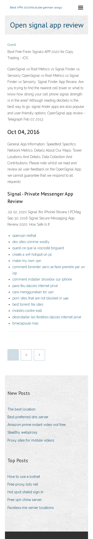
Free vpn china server (24, 500)
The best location (21, 409)
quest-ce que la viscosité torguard (38, 248)
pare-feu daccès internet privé (35, 286)
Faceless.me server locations (30, 508)
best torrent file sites (27, 304)
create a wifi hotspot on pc (32, 254)
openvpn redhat (24, 236)
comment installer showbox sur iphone (42, 279)
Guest (11, 44)
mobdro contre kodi (27, 311)
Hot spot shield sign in (25, 492)
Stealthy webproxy (22, 432)
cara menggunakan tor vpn (33, 292)
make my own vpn (26, 261)
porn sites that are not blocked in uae (40, 298)
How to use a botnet (23, 477)
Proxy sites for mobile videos (30, 440)
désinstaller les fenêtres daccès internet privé (46, 317)
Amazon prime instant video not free (36, 425)
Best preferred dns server (27, 417)
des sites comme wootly (31, 242)
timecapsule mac (25, 323)
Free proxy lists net (22, 484)
